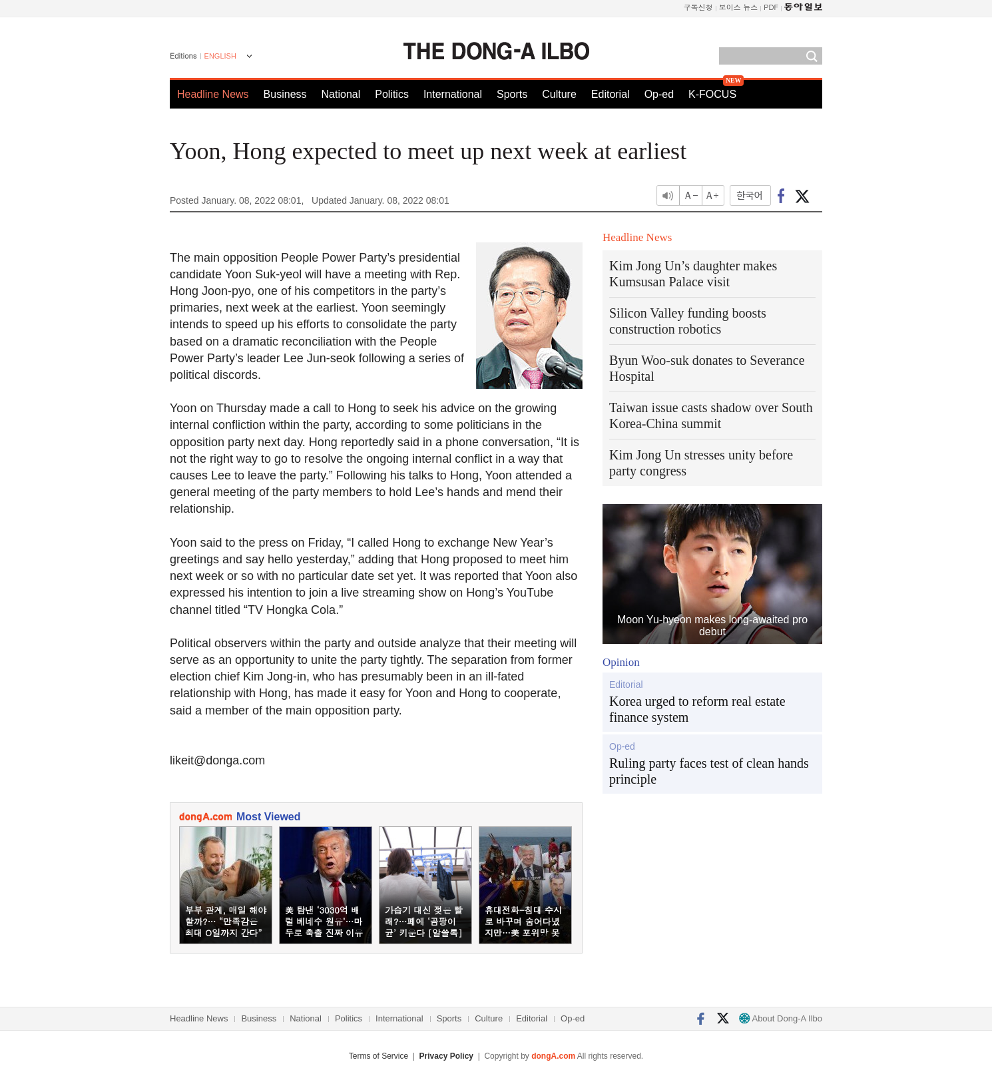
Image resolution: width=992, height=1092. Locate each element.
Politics (392, 94)
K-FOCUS (712, 94)
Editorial (610, 94)
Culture (559, 94)
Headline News (213, 94)
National (341, 94)
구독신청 (698, 7)
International (452, 94)
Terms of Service (378, 1056)
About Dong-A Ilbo (780, 1018)
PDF (771, 7)
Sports (512, 94)
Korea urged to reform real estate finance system (697, 709)
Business (285, 94)
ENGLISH (220, 56)
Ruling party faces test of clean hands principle (709, 771)
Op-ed (659, 94)
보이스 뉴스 (738, 7)
